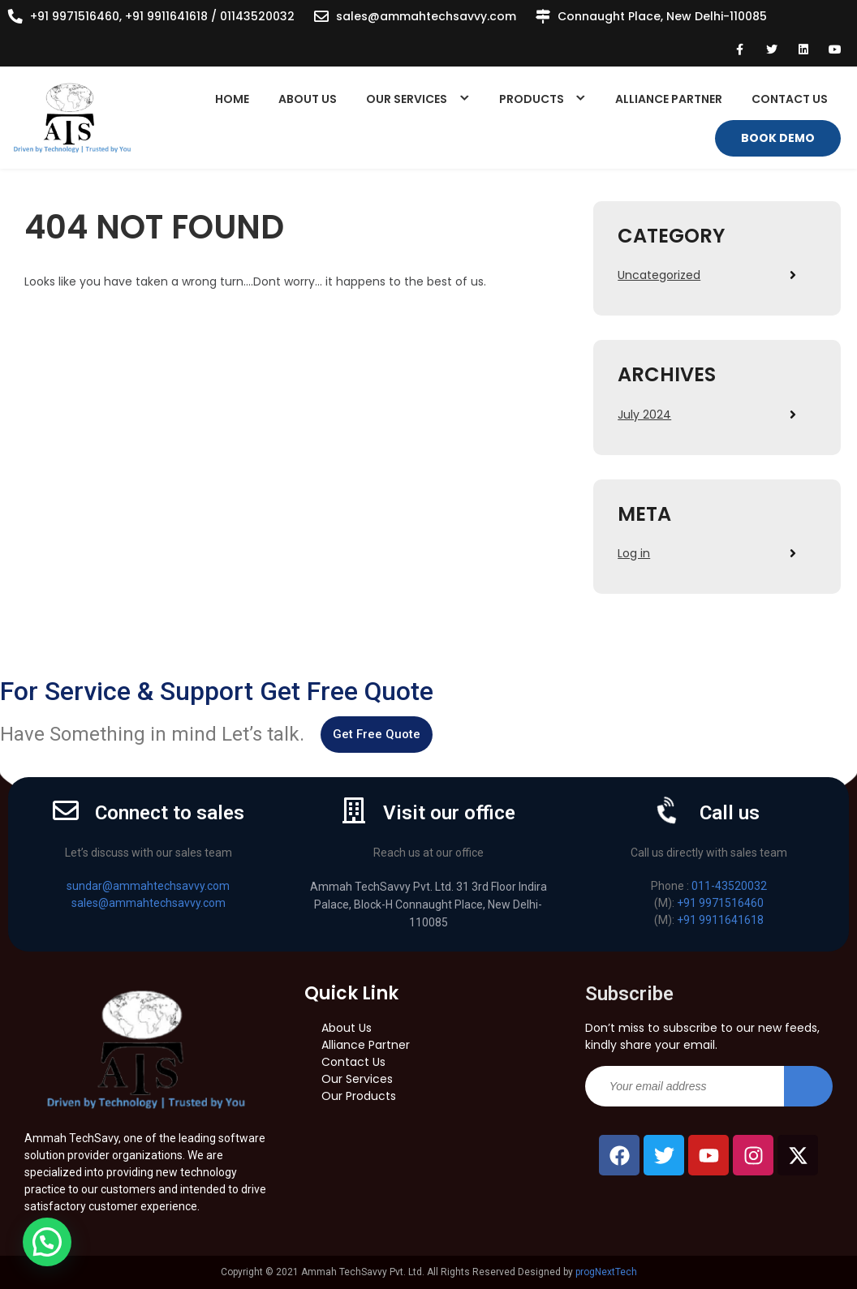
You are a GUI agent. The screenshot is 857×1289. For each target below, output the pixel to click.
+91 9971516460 (720, 902)
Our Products (358, 1096)
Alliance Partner (668, 99)
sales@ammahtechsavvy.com (426, 16)
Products (531, 99)
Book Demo (778, 138)
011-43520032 (729, 885)
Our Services (406, 99)
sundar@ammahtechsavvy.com (148, 885)
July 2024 (644, 414)
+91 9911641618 (720, 919)
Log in (634, 553)
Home (232, 99)
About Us (307, 99)
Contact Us (789, 99)
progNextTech (606, 1272)
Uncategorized (659, 275)
